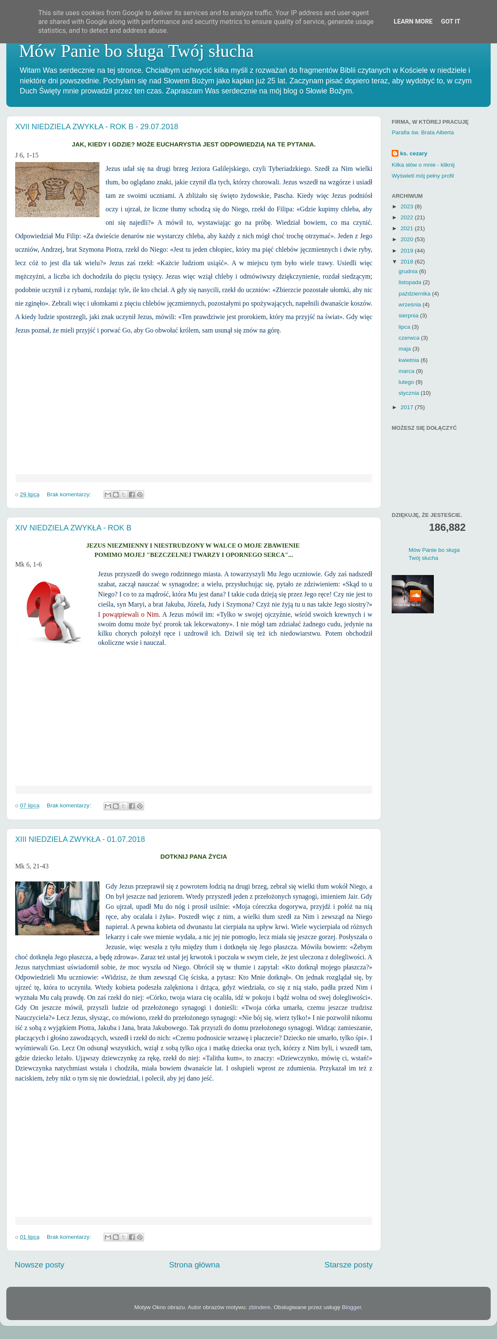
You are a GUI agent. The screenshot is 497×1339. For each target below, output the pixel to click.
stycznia (409, 393)
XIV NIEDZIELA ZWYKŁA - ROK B (73, 528)
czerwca (409, 338)
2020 (408, 239)
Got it (450, 21)
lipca (405, 327)
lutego (407, 382)
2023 (408, 206)
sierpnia (409, 315)
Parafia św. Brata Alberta (423, 132)
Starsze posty (349, 1264)
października (415, 293)
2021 (408, 228)
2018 (408, 261)
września (410, 304)
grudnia (408, 271)
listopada (410, 282)
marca (407, 371)
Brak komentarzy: (70, 494)
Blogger (351, 1307)
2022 (408, 217)
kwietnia (409, 360)
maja (405, 349)
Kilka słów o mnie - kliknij (423, 165)
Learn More (413, 21)
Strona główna (194, 1264)
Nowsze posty (39, 1264)
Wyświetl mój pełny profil (423, 176)
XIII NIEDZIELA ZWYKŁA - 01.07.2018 (80, 839)
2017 (408, 407)
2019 (408, 251)
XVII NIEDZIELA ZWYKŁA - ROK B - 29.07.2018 (96, 126)
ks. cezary (414, 153)
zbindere (259, 1307)
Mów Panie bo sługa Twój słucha (136, 51)
